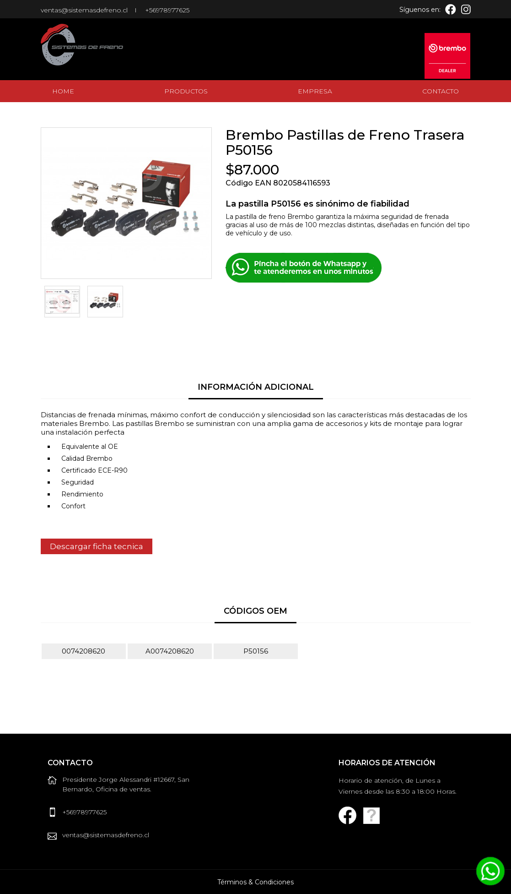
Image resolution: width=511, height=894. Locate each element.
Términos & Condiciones (255, 882)
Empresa (315, 91)
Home (63, 91)
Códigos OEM (255, 611)
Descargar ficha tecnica (96, 546)
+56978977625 (167, 10)
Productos (186, 91)
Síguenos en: (420, 9)
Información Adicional (256, 387)
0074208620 (83, 651)
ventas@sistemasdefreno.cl (84, 10)
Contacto (440, 91)
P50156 (255, 651)
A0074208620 (169, 651)
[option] (62, 301)
